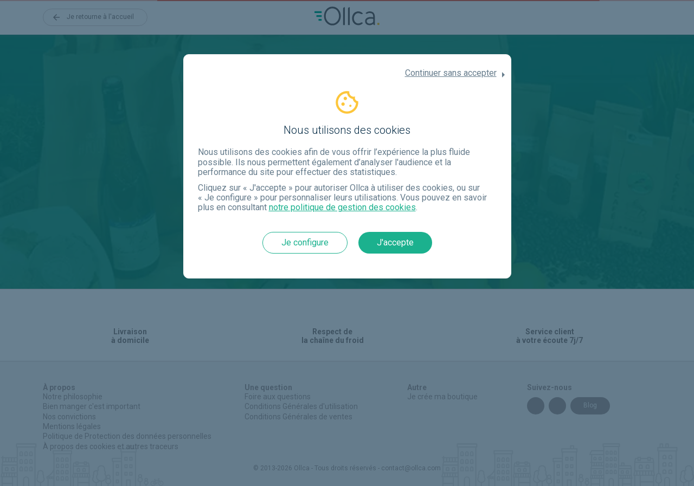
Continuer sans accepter (451, 73)
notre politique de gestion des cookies (342, 207)
